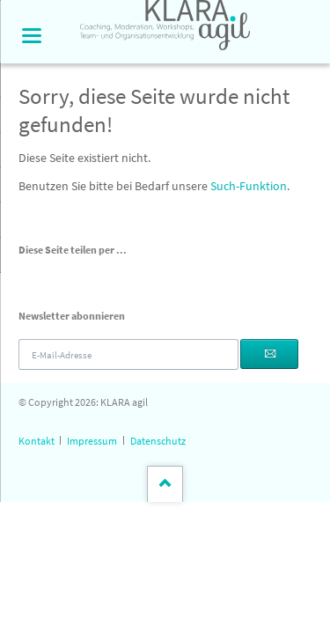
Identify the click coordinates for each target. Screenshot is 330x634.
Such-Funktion (248, 186)
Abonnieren (269, 353)
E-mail (110, 276)
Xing (89, 276)
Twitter (47, 276)
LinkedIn (68, 276)
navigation (31, 35)
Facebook (25, 276)
